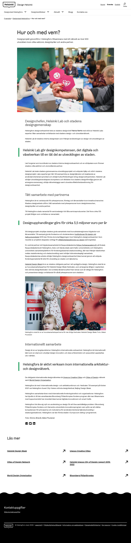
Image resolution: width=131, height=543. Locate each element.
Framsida (7, 18)
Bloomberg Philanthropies (82, 475)
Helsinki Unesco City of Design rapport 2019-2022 (90, 463)
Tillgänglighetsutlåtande (52, 525)
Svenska (110, 4)
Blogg (70, 12)
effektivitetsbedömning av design (71, 240)
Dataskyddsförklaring (92, 525)
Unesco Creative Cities (80, 451)
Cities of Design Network (18, 462)
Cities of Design (92, 377)
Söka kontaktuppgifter (12, 512)
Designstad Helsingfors (13, 12)
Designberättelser (38, 12)
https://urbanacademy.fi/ (87, 245)
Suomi (103, 4)
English (117, 4)
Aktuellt (57, 12)
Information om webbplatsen (73, 525)
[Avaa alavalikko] (25, 12)
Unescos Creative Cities (72, 377)
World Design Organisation (40, 380)
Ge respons (106, 525)
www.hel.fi (38, 525)
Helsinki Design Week (33, 264)
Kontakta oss (82, 12)
